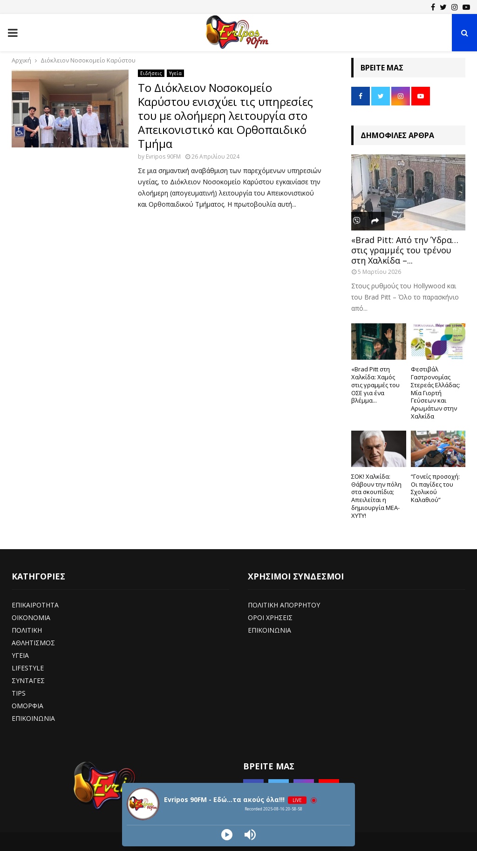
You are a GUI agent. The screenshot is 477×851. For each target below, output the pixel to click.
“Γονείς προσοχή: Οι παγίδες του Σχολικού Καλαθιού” (435, 488)
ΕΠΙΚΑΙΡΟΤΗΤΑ (35, 604)
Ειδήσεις (151, 73)
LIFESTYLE (28, 667)
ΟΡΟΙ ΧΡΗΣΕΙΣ (270, 617)
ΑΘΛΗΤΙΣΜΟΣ (33, 642)
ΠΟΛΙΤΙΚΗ (27, 630)
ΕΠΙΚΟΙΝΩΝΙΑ (33, 718)
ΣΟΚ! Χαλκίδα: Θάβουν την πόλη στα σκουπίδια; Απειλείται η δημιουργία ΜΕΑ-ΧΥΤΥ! (376, 496)
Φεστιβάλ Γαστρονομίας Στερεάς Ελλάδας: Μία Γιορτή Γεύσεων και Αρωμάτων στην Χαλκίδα (435, 392)
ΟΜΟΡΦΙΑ (27, 705)
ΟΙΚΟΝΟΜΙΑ (31, 617)
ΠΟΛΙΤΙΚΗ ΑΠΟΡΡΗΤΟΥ (284, 604)
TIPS (19, 693)
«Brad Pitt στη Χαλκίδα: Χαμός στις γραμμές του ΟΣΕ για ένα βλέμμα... (375, 385)
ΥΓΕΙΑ (20, 655)
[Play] (227, 835)
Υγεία (175, 73)
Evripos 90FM (163, 156)
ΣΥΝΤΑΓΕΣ (28, 680)
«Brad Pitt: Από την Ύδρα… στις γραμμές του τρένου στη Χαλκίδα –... (404, 249)
